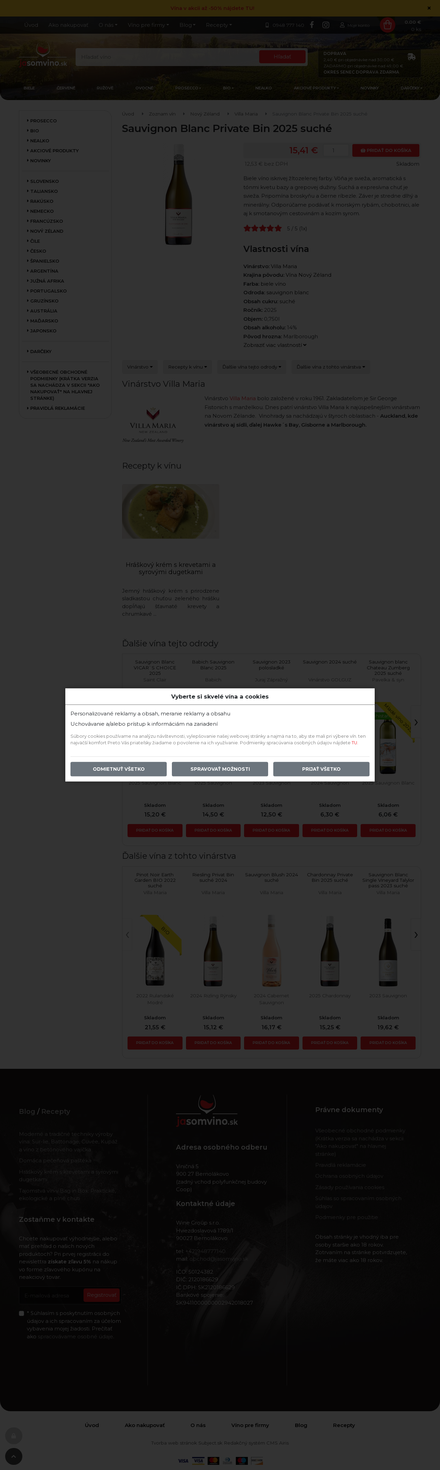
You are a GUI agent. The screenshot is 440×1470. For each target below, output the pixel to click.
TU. (355, 743)
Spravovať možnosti (220, 769)
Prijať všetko (321, 769)
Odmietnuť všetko (119, 769)
